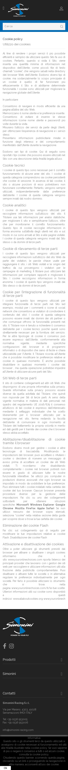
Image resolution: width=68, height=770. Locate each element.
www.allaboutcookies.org (28, 598)
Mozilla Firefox (25, 508)
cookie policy (40, 754)
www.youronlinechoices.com (25, 559)
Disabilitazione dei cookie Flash (28, 537)
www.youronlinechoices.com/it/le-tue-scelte (38, 588)
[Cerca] (34, 26)
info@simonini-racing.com (18, 730)
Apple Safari (45, 508)
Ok (5, 768)
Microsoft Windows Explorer (35, 504)
